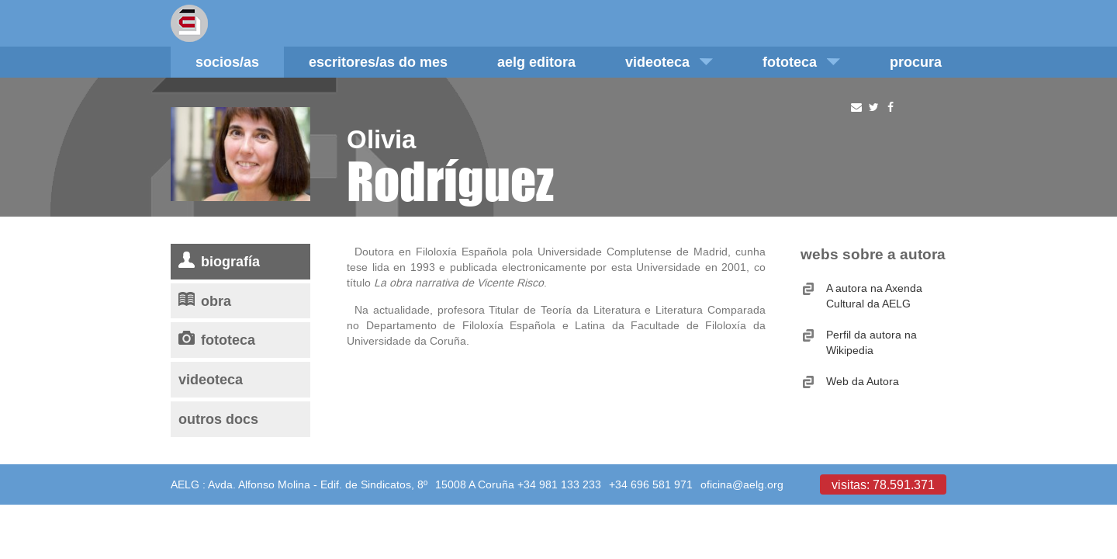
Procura (916, 62)
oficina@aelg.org (741, 484)
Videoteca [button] (669, 62)
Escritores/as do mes (378, 62)
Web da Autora (862, 381)
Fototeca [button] (801, 62)
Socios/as (227, 62)
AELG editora (536, 62)
